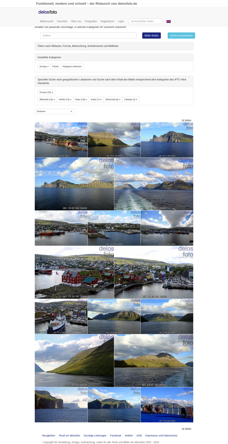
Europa (44, 66)
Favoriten (62, 21)
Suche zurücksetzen (181, 35)
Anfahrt (129, 435)
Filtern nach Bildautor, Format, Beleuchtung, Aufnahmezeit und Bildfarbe (78, 46)
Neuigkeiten (48, 435)
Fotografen (91, 21)
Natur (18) (81, 99)
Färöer (55, 66)
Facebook (115, 435)
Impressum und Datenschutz (162, 435)
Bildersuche (46, 21)
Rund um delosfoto (69, 435)
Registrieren (107, 21)
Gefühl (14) (65, 99)
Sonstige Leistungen (95, 435)
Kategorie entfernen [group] (71, 66)
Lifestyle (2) (130, 99)
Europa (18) (46, 92)
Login (121, 21)
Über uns (76, 21)
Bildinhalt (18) (47, 99)
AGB (139, 435)
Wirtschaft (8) (113, 99)
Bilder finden (152, 35)
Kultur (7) (96, 99)
